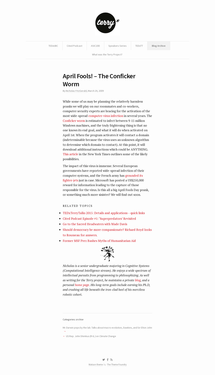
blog (138, 280)
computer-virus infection (105, 116)
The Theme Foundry (117, 364)
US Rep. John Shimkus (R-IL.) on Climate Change (91, 336)
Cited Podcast (74, 45)
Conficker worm (74, 121)
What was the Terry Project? (107, 54)
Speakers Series (117, 45)
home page (82, 285)
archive (79, 319)
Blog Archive (159, 45)
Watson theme (96, 364)
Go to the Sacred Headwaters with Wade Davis (95, 224)
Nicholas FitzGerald (76, 90)
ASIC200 (95, 45)
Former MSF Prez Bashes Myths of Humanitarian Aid (99, 241)
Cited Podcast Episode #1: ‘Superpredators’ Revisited (99, 218)
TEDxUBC (53, 45)
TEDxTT (139, 45)
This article (70, 154)
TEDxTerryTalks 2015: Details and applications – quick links (104, 213)
